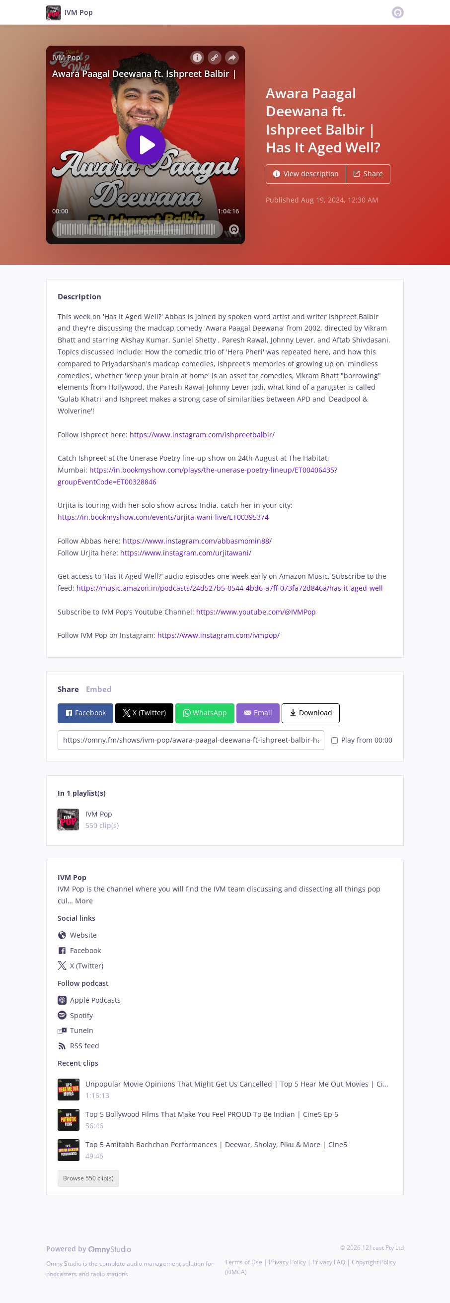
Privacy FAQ (328, 1262)
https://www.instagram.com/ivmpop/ (221, 635)
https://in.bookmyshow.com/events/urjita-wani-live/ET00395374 (163, 517)
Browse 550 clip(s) (88, 1178)
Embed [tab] (99, 689)
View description (306, 173)
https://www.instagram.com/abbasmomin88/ (197, 541)
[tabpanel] (225, 476)
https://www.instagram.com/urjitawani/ (185, 552)
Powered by (88, 1248)
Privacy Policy (287, 1262)
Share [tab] (68, 689)
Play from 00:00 (361, 740)
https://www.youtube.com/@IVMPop (256, 612)
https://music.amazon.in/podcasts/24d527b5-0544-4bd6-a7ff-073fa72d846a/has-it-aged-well (229, 588)
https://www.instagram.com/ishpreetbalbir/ (202, 434)
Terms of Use (243, 1262)
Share (368, 173)
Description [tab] (79, 296)
